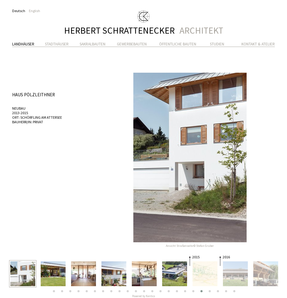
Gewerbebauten (132, 44)
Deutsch (18, 10)
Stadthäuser (57, 44)
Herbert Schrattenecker (143, 29)
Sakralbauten (92, 44)
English (34, 10)
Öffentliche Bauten (177, 44)
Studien (217, 44)
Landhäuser (23, 44)
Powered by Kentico (143, 296)
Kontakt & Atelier (258, 44)
